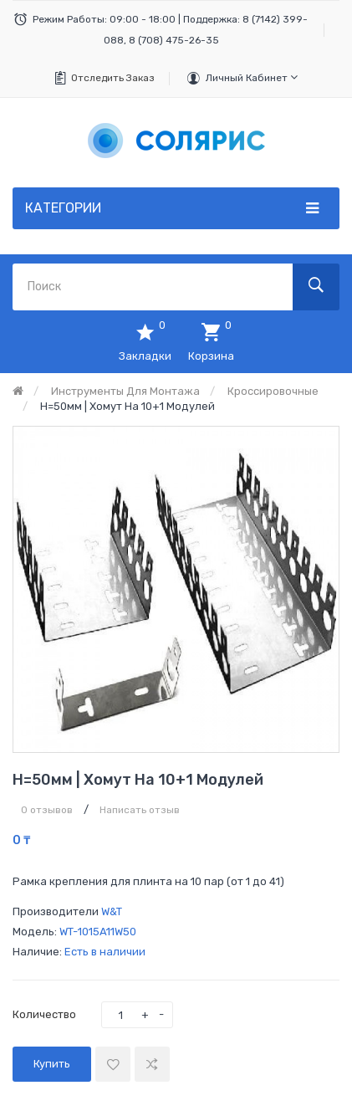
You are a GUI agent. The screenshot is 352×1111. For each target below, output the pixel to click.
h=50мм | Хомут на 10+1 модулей (127, 406)
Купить (51, 1063)
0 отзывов (47, 810)
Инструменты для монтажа (125, 391)
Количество (44, 1014)
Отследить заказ (113, 78)
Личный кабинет (252, 77)
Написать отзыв (139, 810)
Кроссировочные (273, 391)
